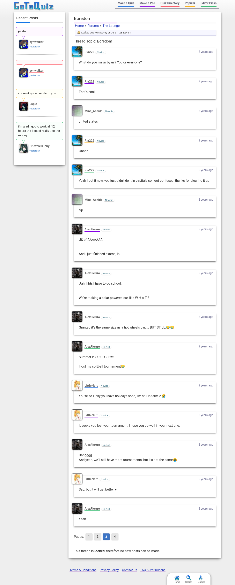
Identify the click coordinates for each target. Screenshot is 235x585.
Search (188, 579)
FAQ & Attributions (153, 570)
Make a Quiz (126, 3)
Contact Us (129, 570)
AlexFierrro (92, 229)
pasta (22, 31)
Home (79, 26)
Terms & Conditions (82, 570)
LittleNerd (91, 385)
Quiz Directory (170, 3)
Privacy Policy (109, 570)
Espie (33, 104)
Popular (190, 3)
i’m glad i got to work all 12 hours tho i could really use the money (39, 131)
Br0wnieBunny (39, 146)
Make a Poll (147, 3)
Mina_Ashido (93, 111)
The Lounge (111, 26)
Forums (93, 26)
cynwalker (36, 42)
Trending (200, 579)
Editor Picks (209, 3)
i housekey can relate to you (37, 93)
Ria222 (89, 52)
